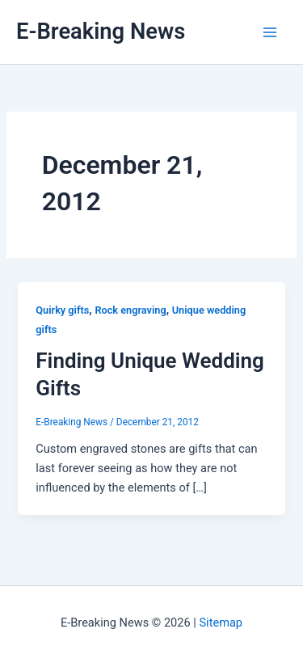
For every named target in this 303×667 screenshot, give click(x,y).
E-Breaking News (100, 31)
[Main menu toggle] (270, 32)
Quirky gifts (62, 310)
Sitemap (220, 622)
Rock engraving (130, 310)
